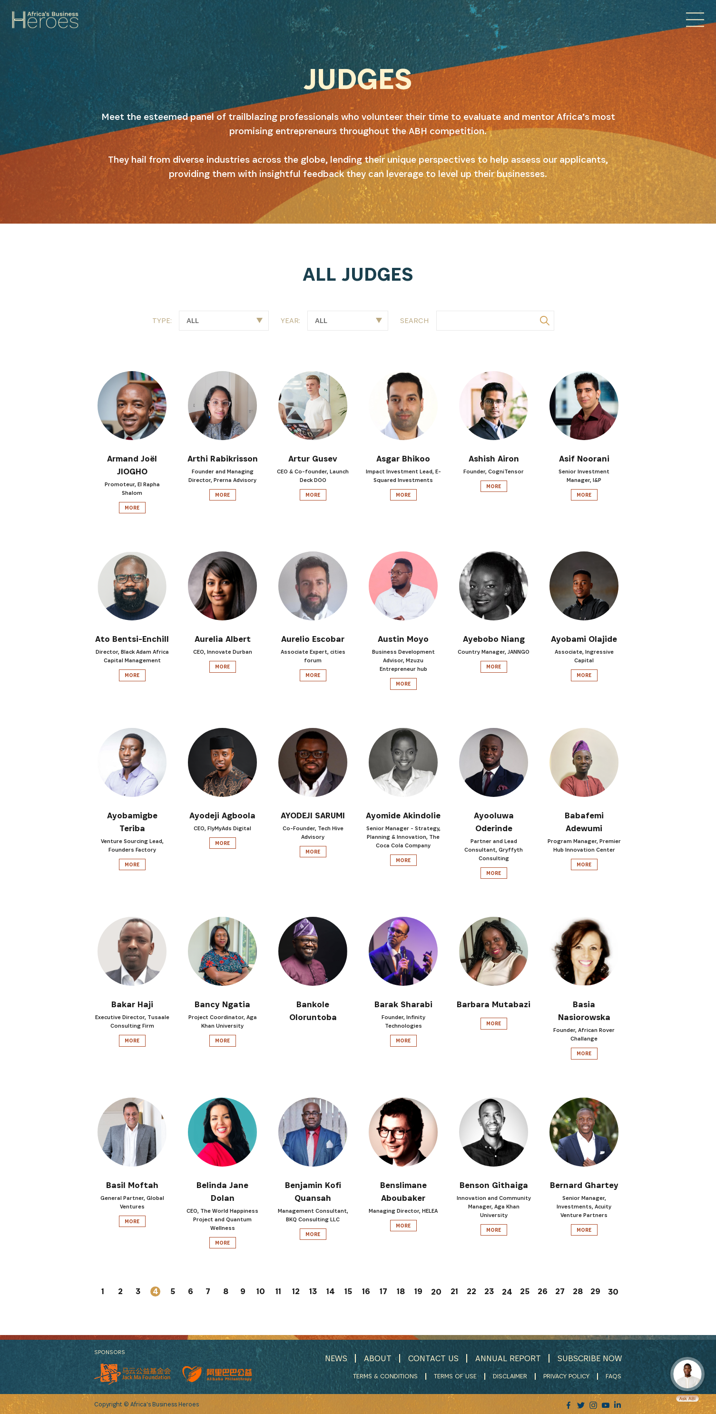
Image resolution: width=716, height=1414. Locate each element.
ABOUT (375, 1358)
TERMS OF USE (456, 1376)
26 (543, 1291)
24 (507, 1291)
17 (383, 1291)
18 (401, 1291)
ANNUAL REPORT (507, 1358)
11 (278, 1291)
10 (260, 1291)
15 (348, 1291)
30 (613, 1291)
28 (578, 1291)
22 (471, 1291)
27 (560, 1291)
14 (330, 1291)
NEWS (333, 1358)
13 (313, 1291)
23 (489, 1291)
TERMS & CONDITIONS (386, 1376)
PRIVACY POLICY (567, 1376)
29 (595, 1291)
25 (525, 1291)
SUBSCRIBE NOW (589, 1358)
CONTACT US (431, 1358)
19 (418, 1291)
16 (366, 1291)
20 (436, 1291)
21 (454, 1291)
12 (296, 1291)
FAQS (614, 1376)
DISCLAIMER (511, 1376)
